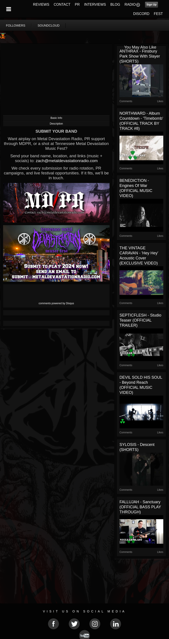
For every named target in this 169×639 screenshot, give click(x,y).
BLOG (115, 4)
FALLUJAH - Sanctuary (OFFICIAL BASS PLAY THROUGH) (140, 507)
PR (77, 4)
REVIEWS (41, 4)
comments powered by (56, 303)
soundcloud (49, 25)
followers (15, 25)
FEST (158, 14)
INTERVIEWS (95, 4)
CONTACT (62, 4)
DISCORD (141, 14)
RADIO (130, 4)
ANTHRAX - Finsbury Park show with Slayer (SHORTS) (139, 56)
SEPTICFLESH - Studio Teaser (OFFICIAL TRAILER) (140, 320)
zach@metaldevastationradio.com (66, 160)
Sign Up (151, 4)
